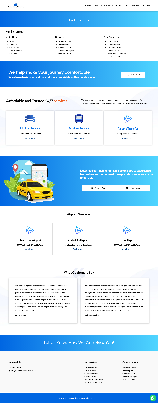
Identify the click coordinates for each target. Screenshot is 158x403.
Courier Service (113, 51)
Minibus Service (114, 44)
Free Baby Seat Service (116, 57)
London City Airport (66, 51)
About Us (13, 44)
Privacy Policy (81, 398)
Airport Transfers (16, 51)
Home (11, 41)
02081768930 (15, 368)
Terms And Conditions (66, 398)
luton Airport (63, 44)
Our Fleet (13, 54)
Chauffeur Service (114, 47)
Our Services (14, 47)
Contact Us (13, 57)
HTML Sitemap (94, 398)
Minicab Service (114, 41)
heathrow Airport (65, 41)
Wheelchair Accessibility (117, 54)
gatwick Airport (64, 47)
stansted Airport (64, 54)
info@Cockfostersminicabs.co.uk (22, 371)
